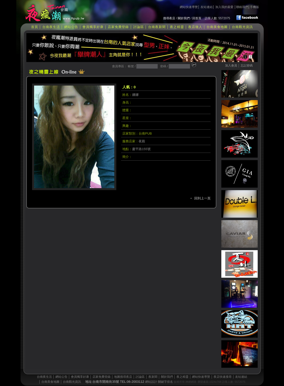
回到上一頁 (202, 198)
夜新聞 (152, 376)
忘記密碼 (247, 65)
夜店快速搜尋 (223, 376)
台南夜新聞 (157, 27)
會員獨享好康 (93, 27)
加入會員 (231, 65)
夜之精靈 (177, 27)
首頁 (34, 27)
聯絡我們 (242, 7)
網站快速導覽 (189, 7)
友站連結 (207, 7)
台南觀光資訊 (242, 27)
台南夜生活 (51, 27)
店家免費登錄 (118, 27)
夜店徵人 (195, 27)
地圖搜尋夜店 (123, 376)
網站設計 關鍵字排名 (159, 381)
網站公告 (71, 27)
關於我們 (184, 18)
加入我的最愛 (224, 7)
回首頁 (196, 18)
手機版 (254, 7)
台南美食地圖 (217, 27)
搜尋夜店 (169, 18)
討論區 (138, 27)
